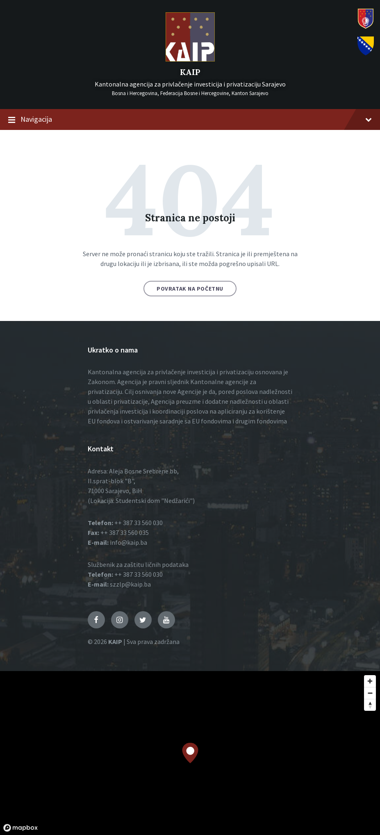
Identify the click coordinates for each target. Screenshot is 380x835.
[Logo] (190, 59)
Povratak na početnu (190, 288)
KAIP (190, 72)
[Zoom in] (370, 681)
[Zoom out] (370, 693)
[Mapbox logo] (20, 828)
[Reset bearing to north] (370, 705)
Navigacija (190, 119)
